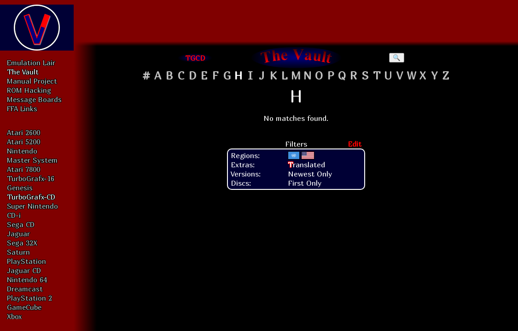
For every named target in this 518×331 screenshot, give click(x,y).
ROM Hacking (29, 90)
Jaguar (18, 233)
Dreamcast (25, 289)
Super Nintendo (32, 206)
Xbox (14, 316)
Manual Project (32, 81)
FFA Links (22, 108)
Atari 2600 (23, 132)
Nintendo (22, 151)
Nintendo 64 (27, 279)
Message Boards (34, 99)
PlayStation (26, 261)
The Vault (23, 72)
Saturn (18, 252)
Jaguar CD (24, 270)
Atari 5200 (23, 141)
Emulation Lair (31, 62)
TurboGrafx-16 (30, 178)
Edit (354, 143)
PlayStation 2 (29, 298)
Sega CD (21, 224)
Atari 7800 (23, 169)
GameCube (24, 307)
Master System (32, 160)
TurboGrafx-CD (31, 197)
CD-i (14, 215)
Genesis (20, 187)
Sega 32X (22, 243)
